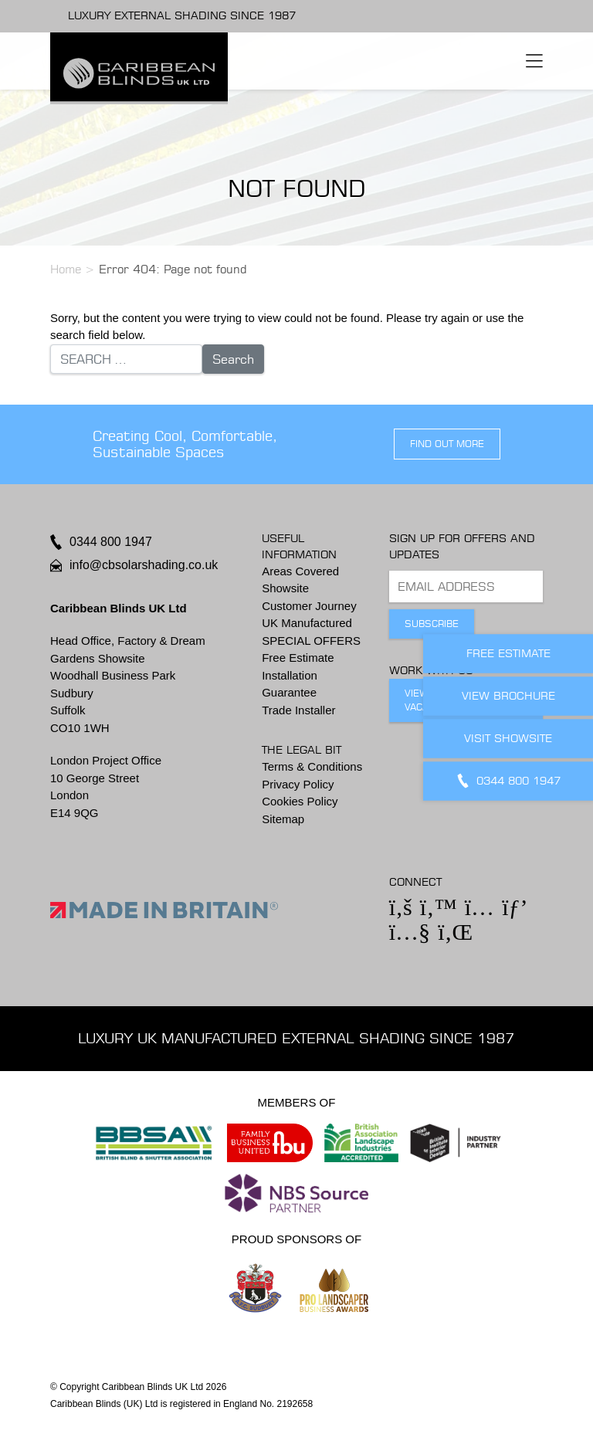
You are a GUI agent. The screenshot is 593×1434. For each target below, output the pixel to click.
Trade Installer (298, 710)
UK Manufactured (307, 622)
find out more (447, 443)
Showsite (285, 588)
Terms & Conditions (312, 766)
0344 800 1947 (110, 541)
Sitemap (283, 818)
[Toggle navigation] (534, 61)
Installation (289, 675)
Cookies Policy (299, 801)
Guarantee (289, 692)
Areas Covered (300, 571)
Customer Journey (309, 605)
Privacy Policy (298, 784)
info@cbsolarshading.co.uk (143, 564)
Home (65, 269)
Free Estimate (298, 657)
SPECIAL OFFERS (311, 640)
